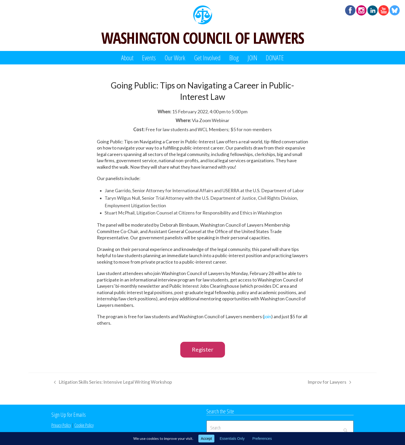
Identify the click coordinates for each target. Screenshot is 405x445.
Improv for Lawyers (329, 383)
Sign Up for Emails (68, 414)
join (267, 316)
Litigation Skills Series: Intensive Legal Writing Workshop (111, 383)
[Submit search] (345, 427)
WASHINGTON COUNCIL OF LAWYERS (202, 37)
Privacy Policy (61, 425)
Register (202, 349)
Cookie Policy (84, 425)
